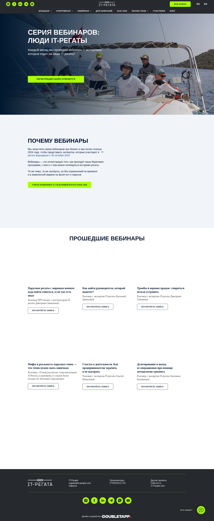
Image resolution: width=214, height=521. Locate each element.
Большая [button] (44, 11)
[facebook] (14, 4)
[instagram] (8, 4)
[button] (180, 4)
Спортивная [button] (63, 11)
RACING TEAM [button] (139, 11)
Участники (159, 11)
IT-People (73, 480)
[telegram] (26, 4)
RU (198, 4)
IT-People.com (158, 486)
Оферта (73, 486)
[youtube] (32, 4)
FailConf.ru (156, 483)
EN (205, 4)
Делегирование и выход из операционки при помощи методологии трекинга (155, 368)
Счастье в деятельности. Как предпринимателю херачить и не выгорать (100, 368)
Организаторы (117, 480)
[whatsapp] (119, 500)
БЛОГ (172, 11)
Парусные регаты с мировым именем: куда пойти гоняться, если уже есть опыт (51, 292)
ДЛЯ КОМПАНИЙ (104, 11)
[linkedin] (20, 4)
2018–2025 (122, 11)
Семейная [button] (83, 11)
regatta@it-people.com (80, 483)
